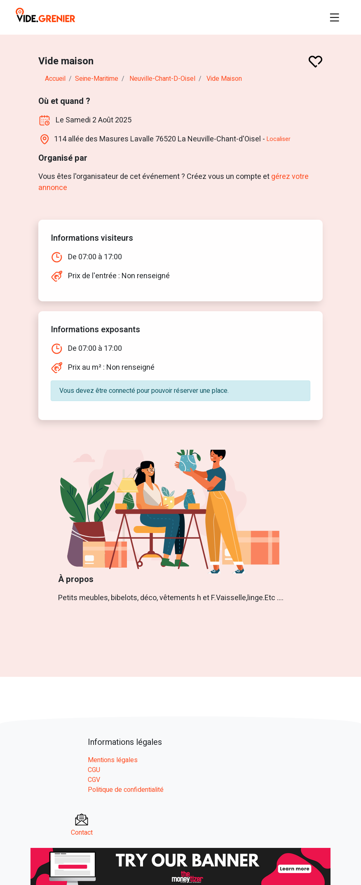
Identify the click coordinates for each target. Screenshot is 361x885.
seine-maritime (96, 79)
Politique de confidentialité (126, 790)
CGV (94, 780)
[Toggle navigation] (334, 17)
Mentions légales (113, 760)
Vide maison (224, 79)
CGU (94, 770)
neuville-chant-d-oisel (162, 79)
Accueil (55, 79)
